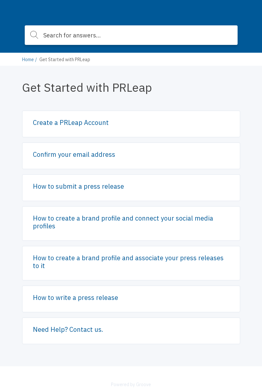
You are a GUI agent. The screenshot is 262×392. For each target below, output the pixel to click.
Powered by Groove (131, 384)
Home (28, 59)
